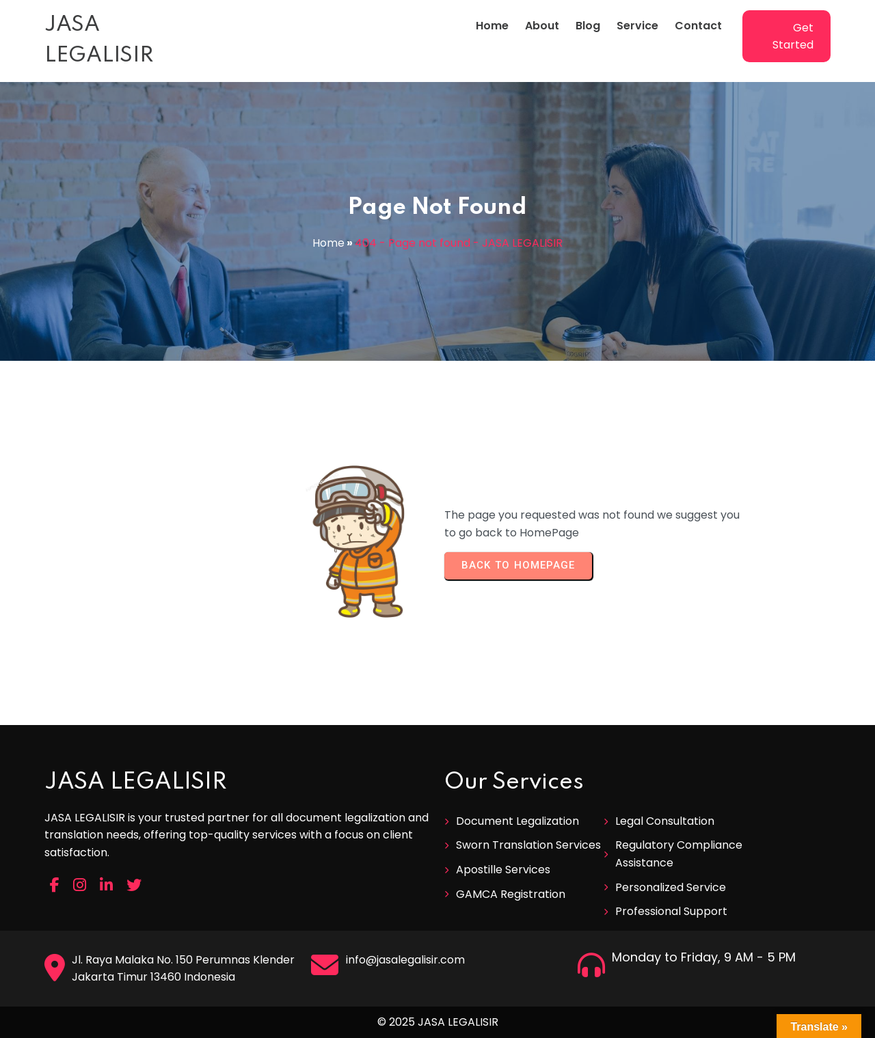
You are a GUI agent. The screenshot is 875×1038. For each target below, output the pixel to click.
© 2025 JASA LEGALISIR (437, 1022)
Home (328, 243)
